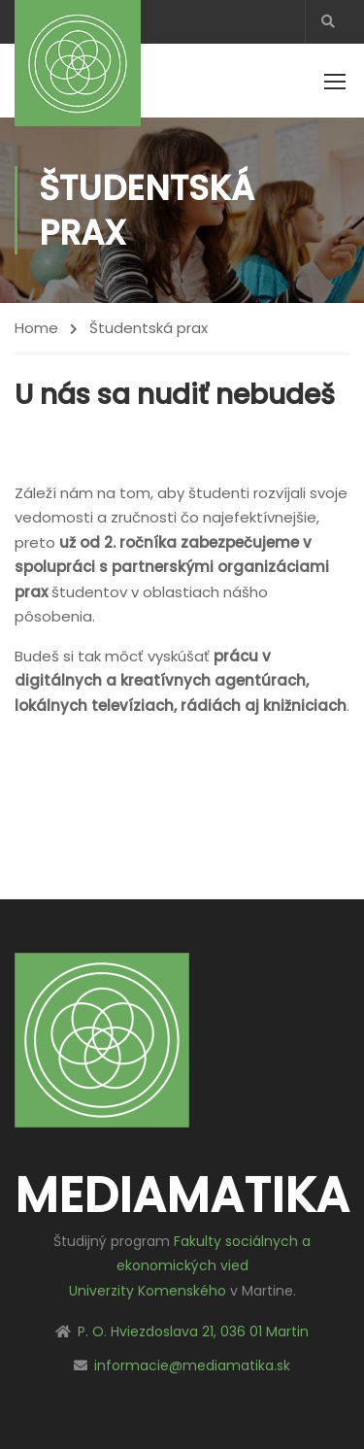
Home (36, 328)
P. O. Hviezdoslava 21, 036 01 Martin (193, 1331)
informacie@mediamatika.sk (192, 1365)
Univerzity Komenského (147, 1290)
